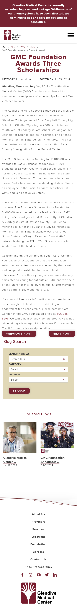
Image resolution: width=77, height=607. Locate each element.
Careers (38, 551)
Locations (38, 536)
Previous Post (19, 333)
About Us (38, 514)
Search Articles (19, 354)
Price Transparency (38, 567)
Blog (13, 47)
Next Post (62, 333)
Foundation (38, 544)
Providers (38, 521)
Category (15, 364)
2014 (22, 47)
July (32, 47)
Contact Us (38, 559)
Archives (14, 374)
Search (19, 390)
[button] (70, 35)
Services (38, 529)
